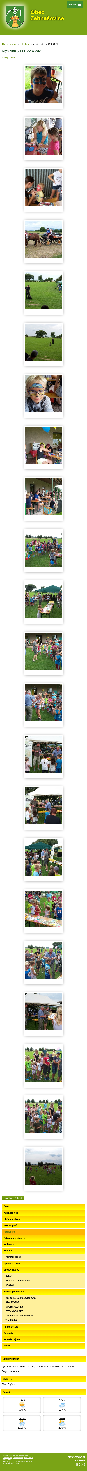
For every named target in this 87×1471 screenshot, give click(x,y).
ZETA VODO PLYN (14, 1311)
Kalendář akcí (10, 1213)
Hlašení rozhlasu (12, 1219)
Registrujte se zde (10, 1371)
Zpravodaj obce (11, 1263)
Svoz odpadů (10, 1225)
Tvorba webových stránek (23, 1461)
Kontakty (8, 1333)
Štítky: (5, 57)
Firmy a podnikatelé (13, 1291)
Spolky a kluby (11, 1270)
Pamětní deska (13, 1257)
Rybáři (8, 1276)
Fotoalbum (24, 44)
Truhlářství (11, 1320)
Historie (7, 1250)
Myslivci (9, 1285)
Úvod (6, 1206)
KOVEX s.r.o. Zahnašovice (19, 1315)
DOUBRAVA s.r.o (14, 1307)
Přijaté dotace (10, 1327)
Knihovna (8, 1244)
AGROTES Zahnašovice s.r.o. (20, 1298)
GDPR (6, 1345)
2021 (12, 57)
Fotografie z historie (14, 1238)
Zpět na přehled (13, 1198)
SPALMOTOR (12, 1302)
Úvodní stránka (9, 44)
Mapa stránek (18, 1458)
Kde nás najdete (11, 1339)
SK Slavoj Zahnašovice (17, 1280)
